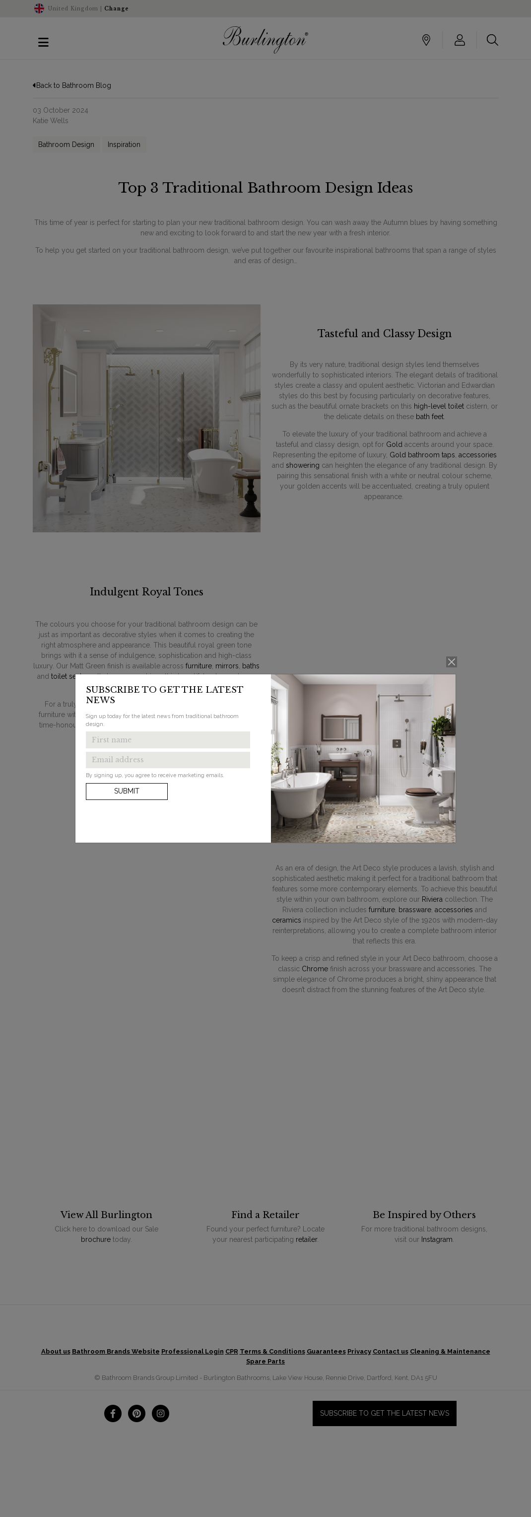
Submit (126, 791)
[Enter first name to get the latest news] (168, 739)
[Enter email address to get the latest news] (168, 760)
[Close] (452, 662)
